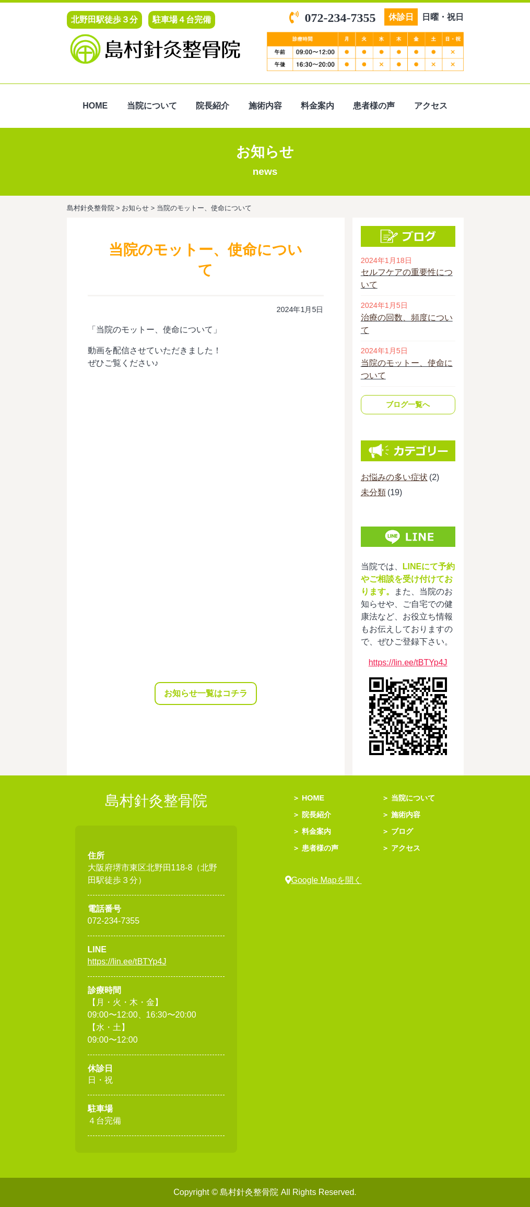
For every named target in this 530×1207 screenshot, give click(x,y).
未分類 (373, 492)
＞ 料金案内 (311, 831)
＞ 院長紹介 (311, 814)
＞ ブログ (397, 831)
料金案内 (317, 105)
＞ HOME (308, 798)
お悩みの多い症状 (394, 477)
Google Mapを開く (323, 880)
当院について (152, 105)
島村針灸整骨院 (250, 1192)
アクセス (430, 105)
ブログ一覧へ (408, 404)
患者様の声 (374, 105)
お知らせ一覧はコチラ (206, 693)
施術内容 (265, 105)
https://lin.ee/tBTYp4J (408, 662)
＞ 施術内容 (401, 814)
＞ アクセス (401, 848)
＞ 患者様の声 (315, 848)
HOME (95, 105)
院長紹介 (212, 105)
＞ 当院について (408, 798)
